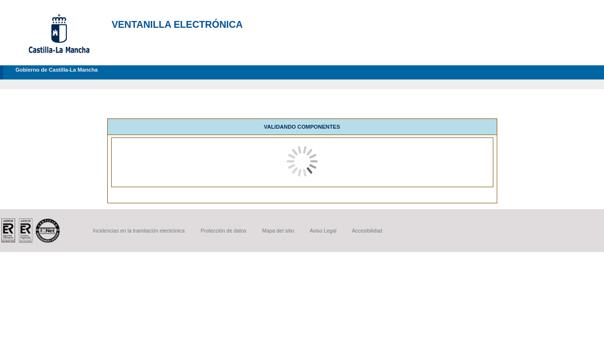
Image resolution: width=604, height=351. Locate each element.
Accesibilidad (367, 231)
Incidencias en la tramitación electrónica (139, 231)
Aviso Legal (323, 231)
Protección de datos (223, 231)
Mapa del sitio (278, 231)
